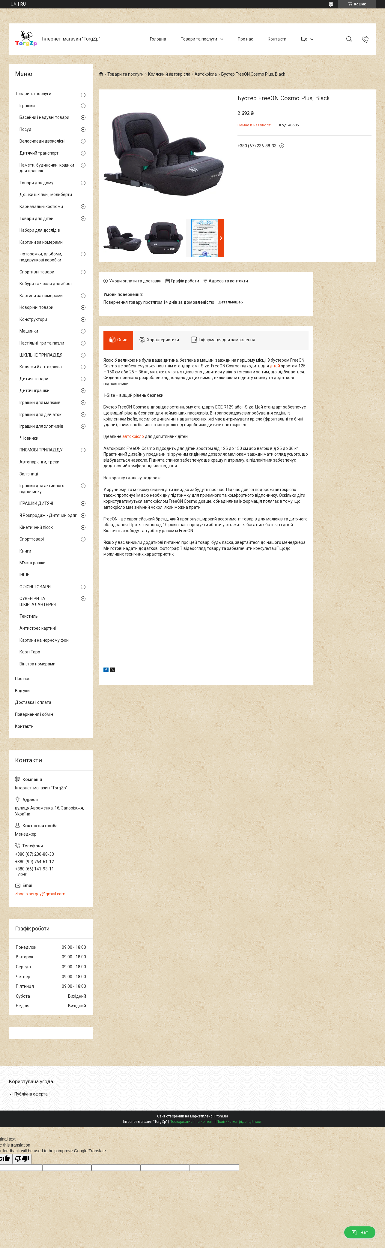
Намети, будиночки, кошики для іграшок (46, 168)
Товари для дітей (36, 218)
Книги (25, 551)
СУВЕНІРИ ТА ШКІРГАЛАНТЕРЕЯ (37, 601)
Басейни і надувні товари (44, 117)
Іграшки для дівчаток (40, 414)
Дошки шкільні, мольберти (45, 194)
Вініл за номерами (37, 664)
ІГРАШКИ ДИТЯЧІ (36, 503)
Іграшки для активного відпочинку (41, 488)
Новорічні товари (36, 307)
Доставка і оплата (33, 702)
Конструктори (33, 319)
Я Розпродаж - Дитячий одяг (48, 515)
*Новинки (28, 438)
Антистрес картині (37, 628)
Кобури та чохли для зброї (45, 283)
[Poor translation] (21, 1159)
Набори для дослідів (39, 230)
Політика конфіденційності (239, 1122)
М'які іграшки (32, 562)
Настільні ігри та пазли (41, 343)
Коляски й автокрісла (169, 74)
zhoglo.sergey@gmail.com (40, 893)
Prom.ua (221, 1116)
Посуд (25, 129)
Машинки (28, 331)
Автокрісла (206, 74)
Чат (359, 1232)
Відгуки (22, 690)
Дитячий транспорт (38, 153)
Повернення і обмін (34, 714)
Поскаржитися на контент (192, 1122)
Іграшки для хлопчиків (41, 426)
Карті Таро (29, 652)
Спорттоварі (31, 539)
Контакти (277, 39)
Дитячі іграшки (34, 390)
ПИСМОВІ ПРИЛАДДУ (41, 450)
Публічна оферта (31, 1094)
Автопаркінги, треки (39, 462)
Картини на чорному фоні (44, 640)
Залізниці (28, 474)
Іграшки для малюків (40, 402)
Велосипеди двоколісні (42, 141)
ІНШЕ (24, 574)
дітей (275, 365)
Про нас (245, 39)
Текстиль (28, 616)
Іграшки (27, 105)
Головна (158, 39)
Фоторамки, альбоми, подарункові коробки (40, 257)
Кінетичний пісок (36, 527)
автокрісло (133, 436)
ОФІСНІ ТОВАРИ (35, 586)
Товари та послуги (199, 39)
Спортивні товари (36, 272)
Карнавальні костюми (41, 206)
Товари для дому (36, 182)
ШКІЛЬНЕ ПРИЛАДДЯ (40, 355)
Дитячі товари (33, 378)
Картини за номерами (41, 242)
